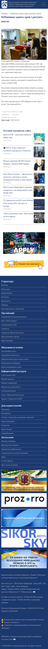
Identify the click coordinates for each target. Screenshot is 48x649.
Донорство (5, 114)
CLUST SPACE (7, 461)
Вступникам (6, 413)
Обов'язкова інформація (23, 583)
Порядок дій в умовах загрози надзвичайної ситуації (24, 620)
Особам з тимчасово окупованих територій (17, 417)
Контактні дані (7, 583)
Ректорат (4, 285)
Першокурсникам (8, 421)
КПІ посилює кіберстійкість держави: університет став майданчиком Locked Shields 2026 (18, 190)
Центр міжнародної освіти (11, 367)
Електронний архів (8, 391)
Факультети (5, 301)
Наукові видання (7, 379)
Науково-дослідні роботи (10, 387)
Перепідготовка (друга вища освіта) (15, 359)
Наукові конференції (9, 383)
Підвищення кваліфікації (10, 363)
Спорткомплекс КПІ (9, 325)
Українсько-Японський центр (12, 333)
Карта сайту (10, 586)
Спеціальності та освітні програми (14, 453)
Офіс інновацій (7, 341)
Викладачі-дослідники (9, 445)
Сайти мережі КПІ (8, 375)
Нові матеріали (22, 586)
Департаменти (6, 293)
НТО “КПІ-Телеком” (9, 321)
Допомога (15, 114)
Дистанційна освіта (8, 351)
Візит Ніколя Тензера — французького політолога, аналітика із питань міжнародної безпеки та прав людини (18, 177)
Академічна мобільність (10, 355)
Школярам (5, 409)
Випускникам (6, 429)
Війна (3, 457)
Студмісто (5, 329)
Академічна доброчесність (11, 449)
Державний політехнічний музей (13, 317)
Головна (4, 14)
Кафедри (4, 305)
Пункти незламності (11, 622)
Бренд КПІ (37, 583)
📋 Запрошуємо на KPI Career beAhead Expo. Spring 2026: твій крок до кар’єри (18, 203)
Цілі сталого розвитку (9, 465)
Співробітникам (7, 433)
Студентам (5, 425)
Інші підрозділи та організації (12, 309)
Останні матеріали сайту (17, 130)
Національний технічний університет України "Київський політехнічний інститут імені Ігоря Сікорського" (22, 4)
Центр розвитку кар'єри (10, 337)
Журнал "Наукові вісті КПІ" (12, 399)
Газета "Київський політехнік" (12, 395)
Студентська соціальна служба (12, 112)
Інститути (5, 297)
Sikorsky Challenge (8, 441)
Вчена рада (5, 289)
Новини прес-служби (9, 117)
